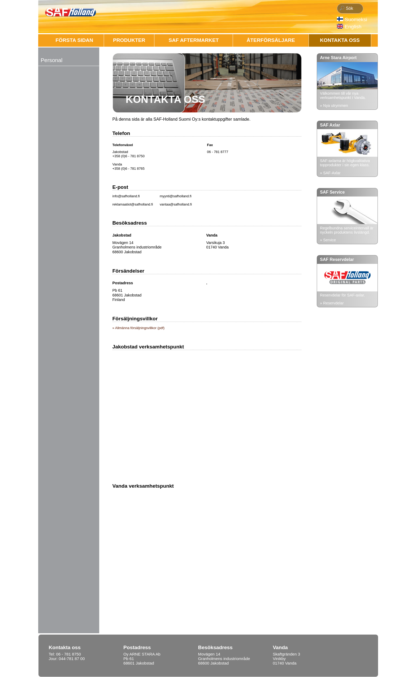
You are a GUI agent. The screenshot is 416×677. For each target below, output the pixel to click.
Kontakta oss (340, 40)
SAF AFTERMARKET (193, 40)
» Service (328, 240)
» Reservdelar (332, 303)
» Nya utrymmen (334, 105)
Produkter (129, 40)
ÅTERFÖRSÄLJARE (271, 40)
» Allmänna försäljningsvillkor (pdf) (138, 328)
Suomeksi (356, 19)
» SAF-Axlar (330, 173)
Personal (51, 60)
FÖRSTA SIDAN (74, 40)
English (353, 26)
